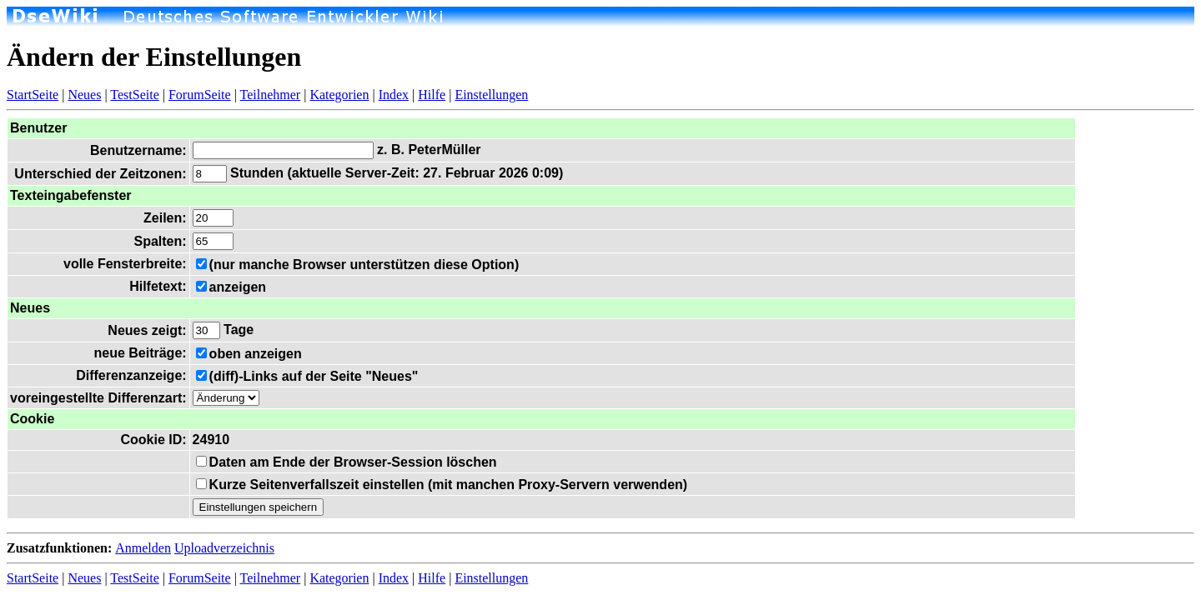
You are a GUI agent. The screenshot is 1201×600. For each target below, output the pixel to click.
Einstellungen (491, 95)
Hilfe (431, 95)
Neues (84, 95)
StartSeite (32, 95)
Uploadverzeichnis (224, 548)
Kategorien (339, 95)
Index (394, 95)
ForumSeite (199, 95)
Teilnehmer (270, 95)
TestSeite (134, 95)
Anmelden (143, 548)
